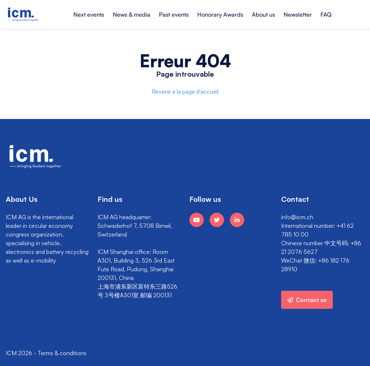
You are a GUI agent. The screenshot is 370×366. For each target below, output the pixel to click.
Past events (174, 14)
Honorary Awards (220, 14)
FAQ (325, 14)
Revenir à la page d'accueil (185, 91)
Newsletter (298, 14)
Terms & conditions (62, 353)
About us (263, 14)
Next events (88, 14)
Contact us (307, 299)
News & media (131, 14)
